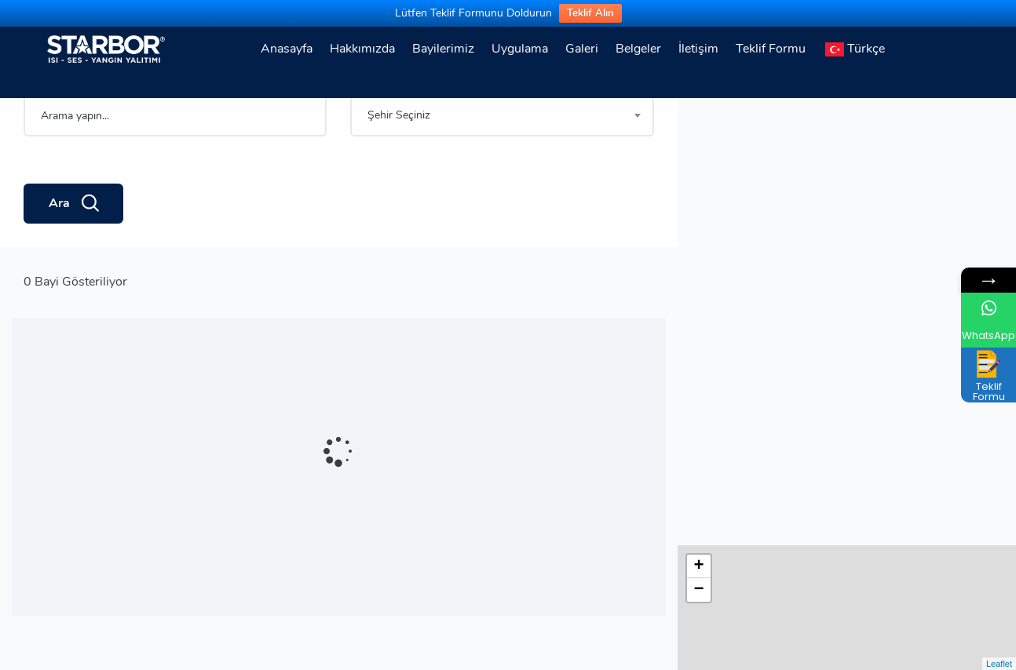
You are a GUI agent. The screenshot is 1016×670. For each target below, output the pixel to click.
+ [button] (699, 119)
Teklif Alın (590, 13)
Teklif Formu (771, 48)
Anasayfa (286, 48)
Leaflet (999, 663)
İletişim (698, 48)
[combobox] (501, 169)
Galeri (581, 48)
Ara (73, 258)
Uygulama (520, 48)
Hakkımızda (362, 48)
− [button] (699, 143)
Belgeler (638, 48)
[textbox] (501, 169)
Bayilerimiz (443, 48)
